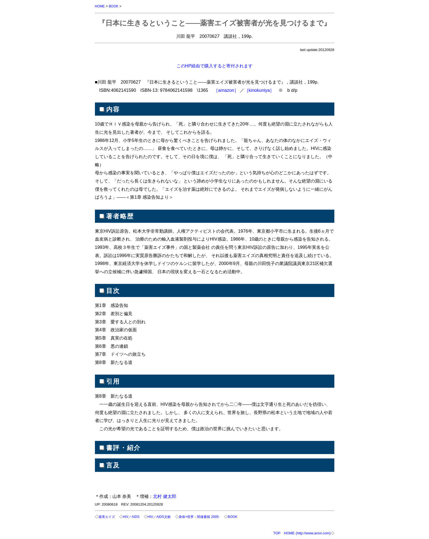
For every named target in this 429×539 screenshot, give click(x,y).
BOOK (114, 6)
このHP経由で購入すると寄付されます (214, 65)
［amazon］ (226, 89)
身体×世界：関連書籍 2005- (205, 516)
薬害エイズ (107, 516)
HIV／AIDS (133, 516)
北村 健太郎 (164, 496)
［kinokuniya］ (259, 89)
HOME (100, 6)
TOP (276, 533)
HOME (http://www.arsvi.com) (307, 533)
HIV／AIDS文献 (162, 516)
